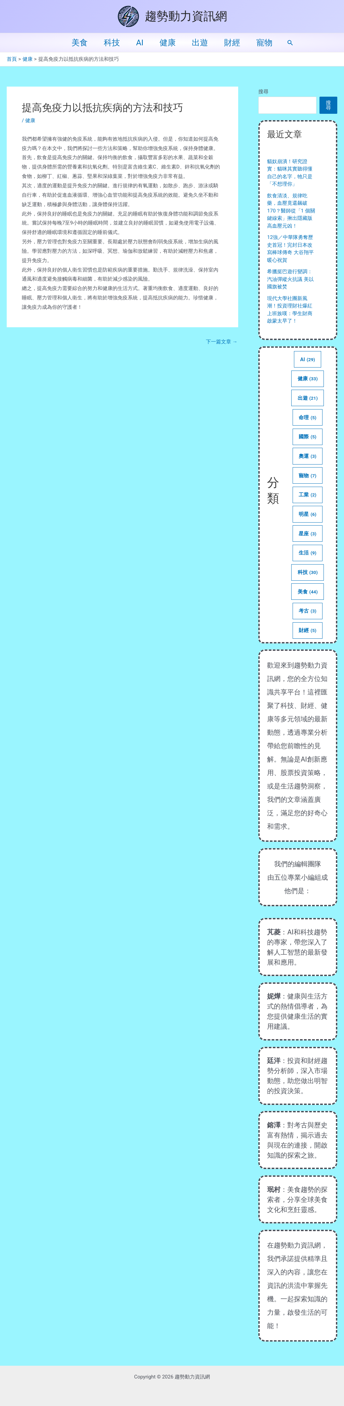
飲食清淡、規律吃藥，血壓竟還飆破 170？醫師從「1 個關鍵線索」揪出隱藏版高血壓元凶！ (291, 211)
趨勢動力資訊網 (186, 16)
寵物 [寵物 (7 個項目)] (308, 476)
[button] (290, 43)
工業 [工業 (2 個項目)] (308, 495)
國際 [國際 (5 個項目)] (308, 437)
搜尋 (263, 92)
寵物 (264, 42)
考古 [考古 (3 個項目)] (308, 611)
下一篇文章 (222, 341)
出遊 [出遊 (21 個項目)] (307, 398)
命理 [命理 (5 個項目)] (308, 418)
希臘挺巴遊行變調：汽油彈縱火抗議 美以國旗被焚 (290, 279)
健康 (168, 42)
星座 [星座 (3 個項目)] (308, 534)
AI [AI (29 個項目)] (307, 359)
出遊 (200, 42)
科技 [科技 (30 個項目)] (307, 572)
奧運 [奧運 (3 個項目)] (308, 456)
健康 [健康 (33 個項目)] (307, 379)
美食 (80, 42)
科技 (112, 42)
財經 (232, 42)
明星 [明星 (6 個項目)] (308, 514)
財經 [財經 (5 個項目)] (308, 630)
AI (139, 42)
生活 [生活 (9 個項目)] (308, 553)
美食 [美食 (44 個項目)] (307, 592)
